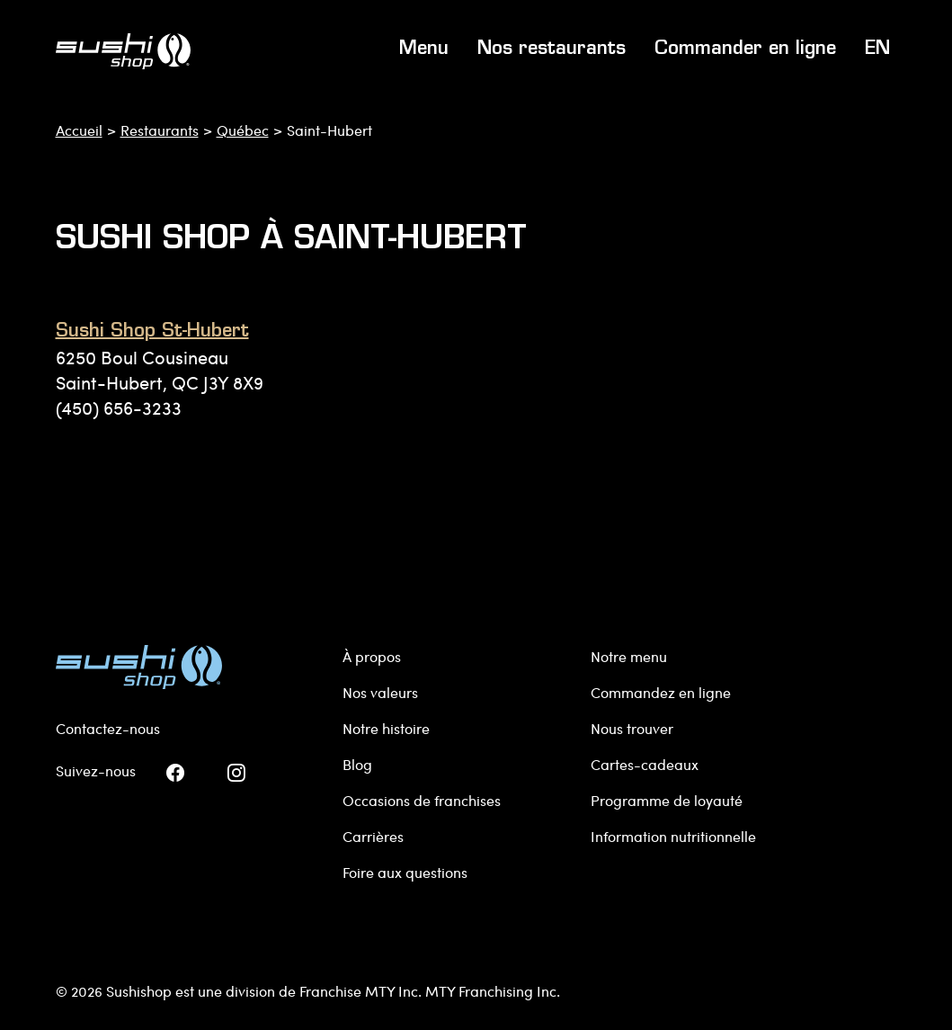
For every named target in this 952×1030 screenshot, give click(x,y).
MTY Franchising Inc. (492, 990)
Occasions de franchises (422, 800)
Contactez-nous (108, 728)
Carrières (373, 836)
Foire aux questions (405, 872)
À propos (372, 656)
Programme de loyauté (667, 800)
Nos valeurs (380, 692)
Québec (243, 130)
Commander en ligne (745, 49)
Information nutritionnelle (673, 836)
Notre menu (629, 656)
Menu (424, 49)
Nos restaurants (551, 49)
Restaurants (159, 130)
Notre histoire (386, 728)
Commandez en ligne (661, 692)
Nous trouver (632, 728)
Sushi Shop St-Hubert (152, 332)
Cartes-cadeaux (644, 764)
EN (877, 49)
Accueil (79, 130)
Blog (357, 764)
